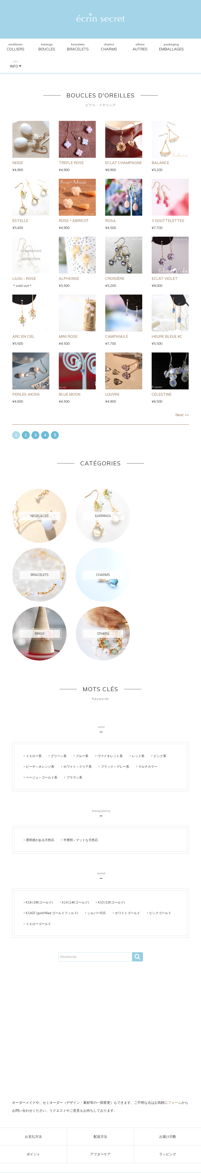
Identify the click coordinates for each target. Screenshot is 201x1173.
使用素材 (107, 1032)
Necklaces (14, 47)
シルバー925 (96, 834)
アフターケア (100, 1154)
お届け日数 (167, 1136)
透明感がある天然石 (40, 761)
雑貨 (143, 1024)
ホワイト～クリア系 (77, 688)
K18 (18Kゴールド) (39, 823)
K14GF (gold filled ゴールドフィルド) (52, 834)
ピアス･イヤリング (68, 1024)
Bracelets (71, 47)
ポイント (33, 1154)
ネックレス (43, 1024)
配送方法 (100, 1136)
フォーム (174, 1103)
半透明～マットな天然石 (80, 761)
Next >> (182, 397)
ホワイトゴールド (127, 834)
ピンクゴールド (160, 834)
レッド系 (138, 677)
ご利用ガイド (69, 1032)
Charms (100, 47)
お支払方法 (33, 1136)
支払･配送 (90, 1032)
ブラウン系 (74, 698)
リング (130, 1024)
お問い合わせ (92, 1039)
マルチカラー (147, 688)
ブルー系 (82, 677)
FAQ (138, 1032)
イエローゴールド (38, 845)
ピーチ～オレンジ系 (40, 688)
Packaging (158, 47)
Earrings (43, 47)
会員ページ (71, 1039)
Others (129, 47)
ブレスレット (95, 1024)
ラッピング (167, 1154)
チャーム (115, 1024)
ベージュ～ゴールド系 (41, 698)
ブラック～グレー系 (115, 688)
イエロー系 (34, 677)
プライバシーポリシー (122, 1039)
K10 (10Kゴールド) (111, 823)
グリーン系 (59, 677)
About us (124, 1032)
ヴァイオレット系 (110, 677)
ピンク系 (160, 677)
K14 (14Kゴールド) (75, 823)
